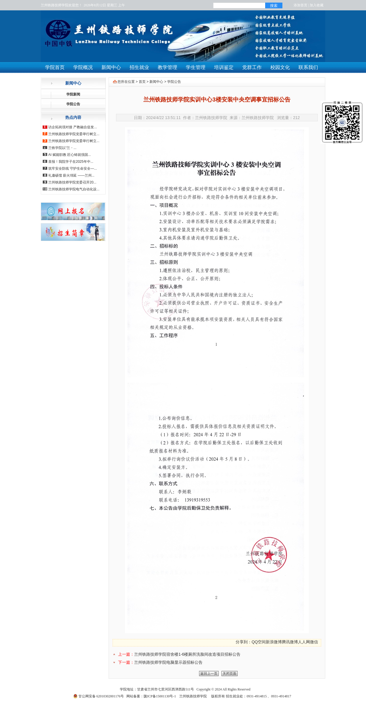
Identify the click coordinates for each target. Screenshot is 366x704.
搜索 (274, 5)
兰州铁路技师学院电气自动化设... (73, 189)
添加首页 (300, 5)
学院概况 (83, 67)
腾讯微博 (290, 642)
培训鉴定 (224, 67)
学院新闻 (73, 94)
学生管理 (195, 67)
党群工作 (252, 67)
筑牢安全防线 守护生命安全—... (72, 169)
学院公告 (73, 104)
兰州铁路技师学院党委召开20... (72, 182)
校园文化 (280, 67)
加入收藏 (316, 5)
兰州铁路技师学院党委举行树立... (73, 134)
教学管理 (167, 67)
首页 (142, 82)
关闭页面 (229, 674)
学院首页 (55, 67)
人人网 (304, 642)
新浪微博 (274, 642)
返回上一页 (208, 674)
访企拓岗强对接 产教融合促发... (72, 127)
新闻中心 (111, 67)
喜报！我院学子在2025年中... (70, 162)
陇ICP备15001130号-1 (160, 696)
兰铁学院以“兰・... (62, 148)
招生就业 (139, 67)
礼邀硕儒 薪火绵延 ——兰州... (71, 175)
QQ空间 (259, 642)
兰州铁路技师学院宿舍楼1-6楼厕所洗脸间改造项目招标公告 (187, 654)
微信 (314, 642)
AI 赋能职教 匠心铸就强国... (69, 155)
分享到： (244, 642)
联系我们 (308, 67)
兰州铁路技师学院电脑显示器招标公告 (168, 662)
